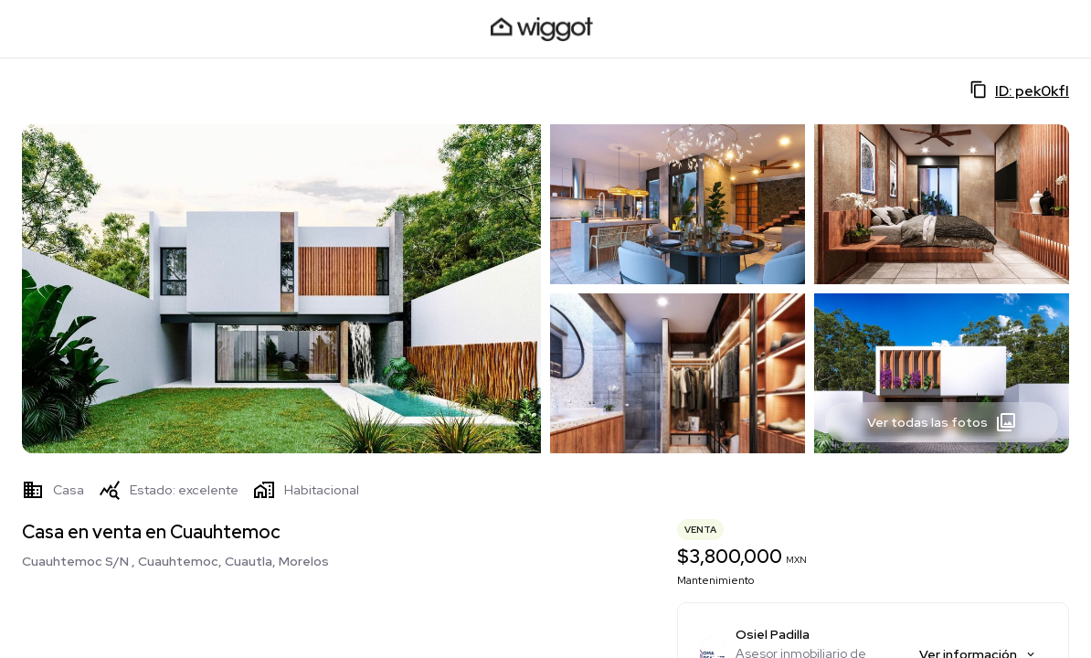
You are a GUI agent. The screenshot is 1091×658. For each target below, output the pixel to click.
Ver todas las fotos (942, 422)
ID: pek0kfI (1019, 90)
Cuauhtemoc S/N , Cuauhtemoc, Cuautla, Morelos (175, 561)
